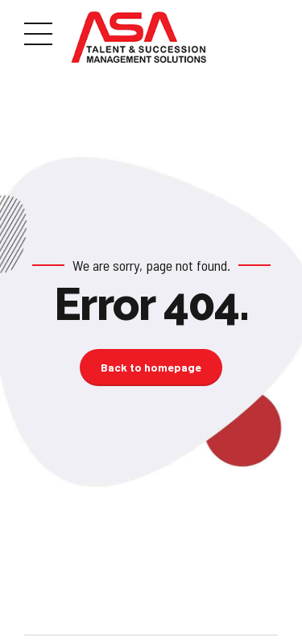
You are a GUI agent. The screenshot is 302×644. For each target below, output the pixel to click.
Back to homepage (151, 367)
